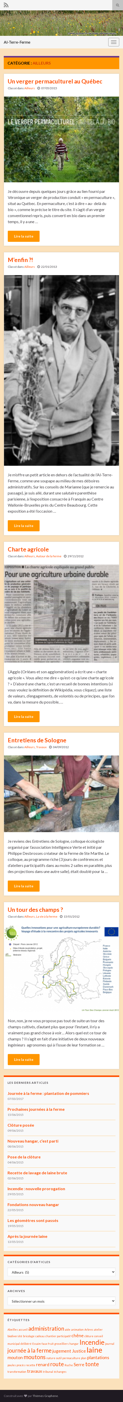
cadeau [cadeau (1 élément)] (40, 1336)
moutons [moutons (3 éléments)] (35, 1357)
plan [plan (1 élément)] (83, 1358)
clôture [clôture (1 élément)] (88, 1336)
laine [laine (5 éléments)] (94, 1349)
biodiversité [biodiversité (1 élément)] (15, 1336)
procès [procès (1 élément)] (21, 1365)
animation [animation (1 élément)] (77, 1329)
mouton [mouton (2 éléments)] (15, 1357)
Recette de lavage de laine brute (37, 1172)
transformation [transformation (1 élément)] (17, 1371)
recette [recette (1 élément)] (30, 1365)
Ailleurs (29, 88)
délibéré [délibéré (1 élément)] (26, 1343)
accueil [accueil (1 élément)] (23, 1329)
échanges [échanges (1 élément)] (60, 1371)
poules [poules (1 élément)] (12, 1365)
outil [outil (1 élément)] (59, 1358)
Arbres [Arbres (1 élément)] (88, 1329)
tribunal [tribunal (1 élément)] (48, 1371)
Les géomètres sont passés (33, 1220)
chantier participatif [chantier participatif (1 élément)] (58, 1336)
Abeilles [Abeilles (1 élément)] (13, 1329)
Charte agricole (28, 549)
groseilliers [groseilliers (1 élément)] (61, 1343)
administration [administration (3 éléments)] (46, 1328)
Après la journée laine (27, 1236)
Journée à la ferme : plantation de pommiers (48, 1093)
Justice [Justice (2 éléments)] (79, 1351)
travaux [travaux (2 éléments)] (34, 1371)
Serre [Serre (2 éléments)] (79, 1364)
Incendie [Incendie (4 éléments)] (91, 1342)
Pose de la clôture (24, 1156)
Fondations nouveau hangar (33, 1204)
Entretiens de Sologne (37, 740)
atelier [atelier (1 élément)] (98, 1329)
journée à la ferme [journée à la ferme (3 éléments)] (30, 1350)
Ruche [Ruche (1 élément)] (69, 1365)
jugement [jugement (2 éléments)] (61, 1351)
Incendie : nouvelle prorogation (36, 1188)
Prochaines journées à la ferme (36, 1109)
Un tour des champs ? (35, 909)
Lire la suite (23, 236)
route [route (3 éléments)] (57, 1364)
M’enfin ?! (20, 259)
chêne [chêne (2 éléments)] (77, 1335)
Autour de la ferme (48, 556)
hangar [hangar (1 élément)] (74, 1343)
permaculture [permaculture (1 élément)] (71, 1358)
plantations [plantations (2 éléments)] (98, 1357)
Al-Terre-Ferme (17, 42)
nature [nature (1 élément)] (50, 1358)
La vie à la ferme (46, 916)
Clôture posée (21, 1125)
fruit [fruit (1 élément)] (51, 1343)
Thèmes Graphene (45, 1396)
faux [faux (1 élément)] (44, 1343)
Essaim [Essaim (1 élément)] (36, 1343)
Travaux (41, 747)
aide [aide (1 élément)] (67, 1329)
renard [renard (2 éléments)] (42, 1364)
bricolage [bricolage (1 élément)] (29, 1336)
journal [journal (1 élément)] (109, 1343)
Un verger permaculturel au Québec (55, 81)
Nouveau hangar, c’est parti (33, 1140)
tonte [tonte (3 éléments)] (92, 1364)
